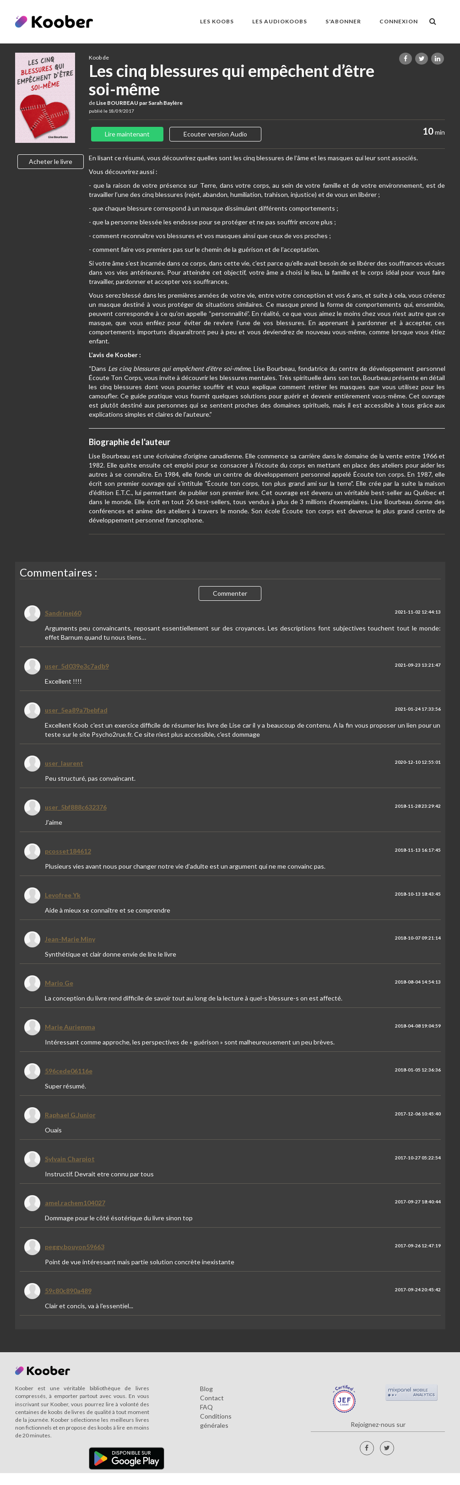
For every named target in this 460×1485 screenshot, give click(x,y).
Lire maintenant (127, 134)
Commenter (230, 593)
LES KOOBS (217, 21)
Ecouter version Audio (215, 134)
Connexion (398, 21)
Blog (206, 1389)
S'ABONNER (343, 21)
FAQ (206, 1407)
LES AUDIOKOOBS (279, 21)
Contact (212, 1398)
